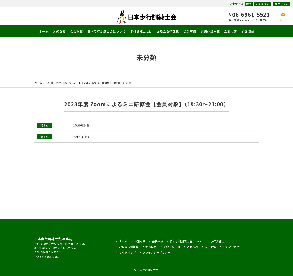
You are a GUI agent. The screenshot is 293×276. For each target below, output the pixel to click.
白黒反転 (282, 4)
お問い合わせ (231, 247)
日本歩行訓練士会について (106, 31)
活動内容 (230, 31)
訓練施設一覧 (210, 31)
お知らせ (59, 31)
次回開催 (247, 31)
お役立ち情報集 (168, 31)
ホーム (44, 31)
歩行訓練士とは (141, 31)
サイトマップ (127, 252)
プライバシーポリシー (157, 252)
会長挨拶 (76, 31)
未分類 (49, 83)
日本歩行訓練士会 (146, 17)
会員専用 (189, 31)
